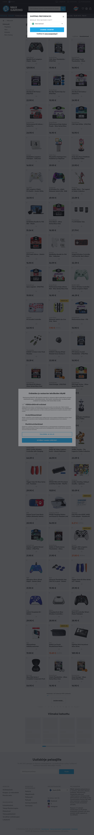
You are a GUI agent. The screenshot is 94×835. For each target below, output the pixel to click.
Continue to (47, 34)
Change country (47, 29)
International (38, 24)
